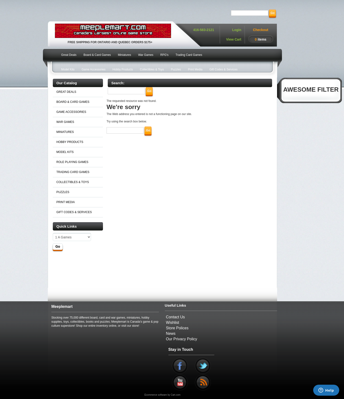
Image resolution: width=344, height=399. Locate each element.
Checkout (260, 30)
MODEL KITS (65, 152)
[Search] (249, 13)
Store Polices (177, 328)
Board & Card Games (97, 55)
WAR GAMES (65, 122)
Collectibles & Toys (152, 69)
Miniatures (124, 55)
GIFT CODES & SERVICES (74, 212)
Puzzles (176, 69)
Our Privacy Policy (181, 339)
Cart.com (176, 395)
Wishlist (172, 322)
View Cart (233, 39)
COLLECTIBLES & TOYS (72, 182)
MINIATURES (65, 132)
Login (236, 30)
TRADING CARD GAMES (72, 172)
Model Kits (68, 69)
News (171, 333)
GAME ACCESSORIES (71, 112)
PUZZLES (62, 192)
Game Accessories (93, 69)
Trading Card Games (189, 55)
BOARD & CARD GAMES (72, 102)
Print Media (195, 69)
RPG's (164, 55)
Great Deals (68, 55)
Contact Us (175, 317)
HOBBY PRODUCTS (69, 142)
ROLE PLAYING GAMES (72, 162)
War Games (145, 55)
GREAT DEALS (66, 92)
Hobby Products (123, 69)
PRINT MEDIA (65, 202)
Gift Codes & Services (223, 69)
